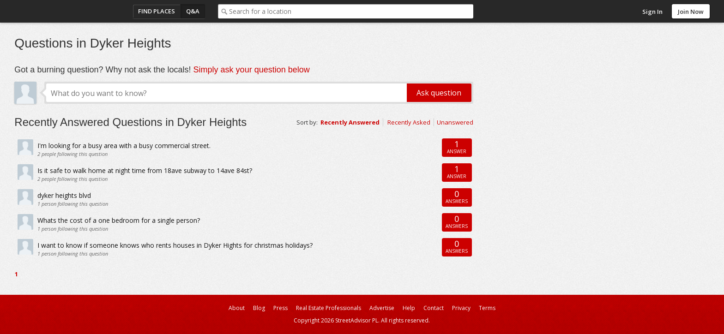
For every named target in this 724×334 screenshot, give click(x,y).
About (237, 308)
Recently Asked (408, 122)
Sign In (652, 11)
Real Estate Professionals (328, 308)
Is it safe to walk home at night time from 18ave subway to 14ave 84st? (144, 170)
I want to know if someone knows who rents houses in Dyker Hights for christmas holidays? (175, 245)
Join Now (691, 11)
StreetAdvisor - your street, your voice (51, 11)
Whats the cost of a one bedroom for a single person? (118, 220)
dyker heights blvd (64, 195)
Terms (487, 308)
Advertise (381, 308)
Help (409, 308)
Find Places (156, 11)
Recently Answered (350, 122)
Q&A (192, 11)
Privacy (461, 308)
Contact (433, 308)
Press (280, 308)
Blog (259, 308)
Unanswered (455, 122)
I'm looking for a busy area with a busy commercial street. (124, 145)
